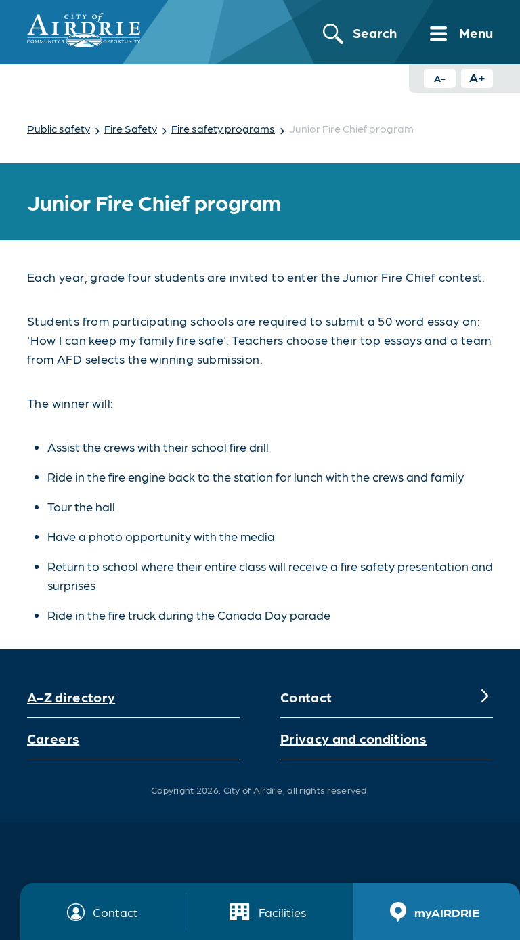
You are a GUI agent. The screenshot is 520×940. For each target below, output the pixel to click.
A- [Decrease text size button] (440, 77)
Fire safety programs (223, 128)
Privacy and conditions (353, 738)
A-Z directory (71, 697)
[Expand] (485, 696)
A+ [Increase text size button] (477, 77)
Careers (53, 738)
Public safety (58, 128)
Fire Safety (130, 128)
